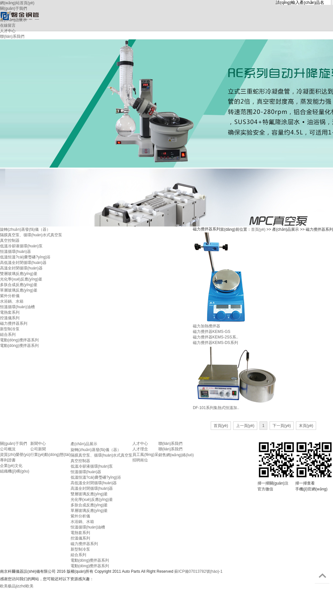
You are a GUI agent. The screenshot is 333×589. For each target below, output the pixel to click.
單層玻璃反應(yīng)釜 (18, 290)
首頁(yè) (258, 229)
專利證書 (8, 460)
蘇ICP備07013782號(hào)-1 (198, 571)
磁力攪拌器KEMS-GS (211, 331)
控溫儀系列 (10, 318)
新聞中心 (38, 443)
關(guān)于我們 (13, 443)
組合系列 (8, 334)
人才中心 (140, 443)
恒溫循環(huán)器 (15, 251)
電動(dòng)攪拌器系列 (19, 340)
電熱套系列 (10, 312)
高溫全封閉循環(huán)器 (21, 268)
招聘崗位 (140, 460)
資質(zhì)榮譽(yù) (15, 454)
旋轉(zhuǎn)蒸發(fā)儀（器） (25, 229)
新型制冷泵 (10, 329)
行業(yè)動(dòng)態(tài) (50, 454)
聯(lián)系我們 (170, 443)
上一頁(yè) (245, 425)
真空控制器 (10, 240)
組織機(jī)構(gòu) (14, 471)
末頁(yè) (306, 425)
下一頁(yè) (282, 425)
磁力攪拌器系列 (13, 323)
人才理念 (140, 449)
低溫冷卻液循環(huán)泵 (21, 246)
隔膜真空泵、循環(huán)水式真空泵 (102, 455)
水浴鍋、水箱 (82, 521)
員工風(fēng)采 (145, 454)
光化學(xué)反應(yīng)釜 (21, 279)
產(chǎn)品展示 (84, 444)
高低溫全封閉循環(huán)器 (23, 262)
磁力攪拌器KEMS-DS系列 (215, 342)
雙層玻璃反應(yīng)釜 (18, 273)
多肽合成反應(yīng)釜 (18, 284)
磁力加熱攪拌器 (206, 326)
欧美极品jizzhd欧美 (16, 586)
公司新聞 (38, 449)
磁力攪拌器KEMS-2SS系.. (215, 337)
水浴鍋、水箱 (11, 301)
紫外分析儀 (10, 296)
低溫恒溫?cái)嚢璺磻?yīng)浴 (25, 257)
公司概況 (8, 449)
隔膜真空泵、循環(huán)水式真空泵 (31, 235)
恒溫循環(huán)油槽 (17, 307)
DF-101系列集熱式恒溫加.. (216, 407)
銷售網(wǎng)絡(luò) (176, 455)
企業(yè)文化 (11, 465)
